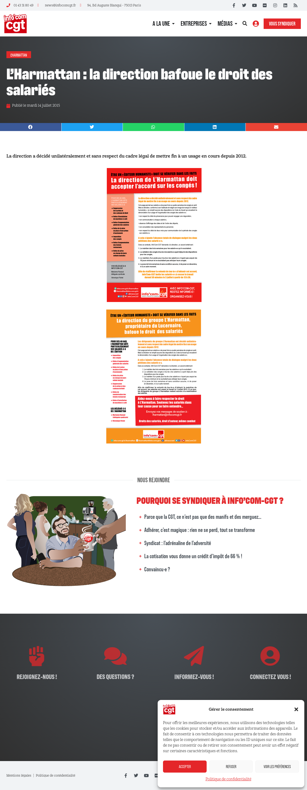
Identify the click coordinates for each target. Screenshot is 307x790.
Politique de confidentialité (228, 779)
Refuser (231, 766)
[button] (296, 709)
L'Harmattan (18, 54)
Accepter (185, 766)
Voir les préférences (277, 766)
